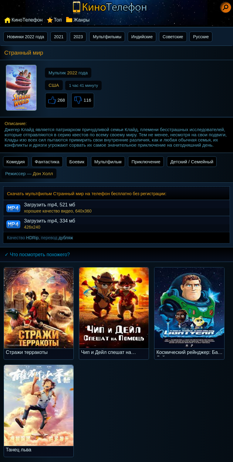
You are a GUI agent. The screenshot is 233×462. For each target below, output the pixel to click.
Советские (173, 36)
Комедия (15, 161)
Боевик (76, 161)
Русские (201, 36)
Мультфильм (108, 161)
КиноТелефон (27, 19)
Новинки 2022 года (25, 36)
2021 (58, 36)
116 (82, 100)
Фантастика (47, 161)
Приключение (145, 161)
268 (56, 100)
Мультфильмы (107, 36)
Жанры (81, 19)
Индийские (142, 36)
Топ (58, 19)
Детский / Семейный (191, 161)
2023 (78, 36)
